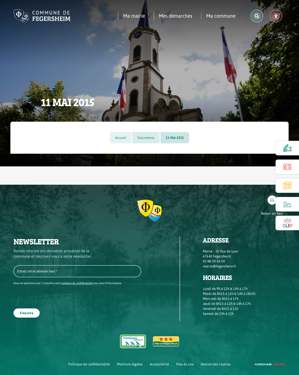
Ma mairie (134, 16)
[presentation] (45, 295)
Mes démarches (175, 16)
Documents (145, 138)
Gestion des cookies (216, 364)
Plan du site (185, 364)
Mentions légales (130, 364)
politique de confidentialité (77, 283)
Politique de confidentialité (89, 364)
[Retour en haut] (272, 204)
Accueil (120, 138)
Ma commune (220, 16)
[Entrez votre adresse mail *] (77, 271)
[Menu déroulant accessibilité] (276, 16)
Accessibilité (159, 364)
